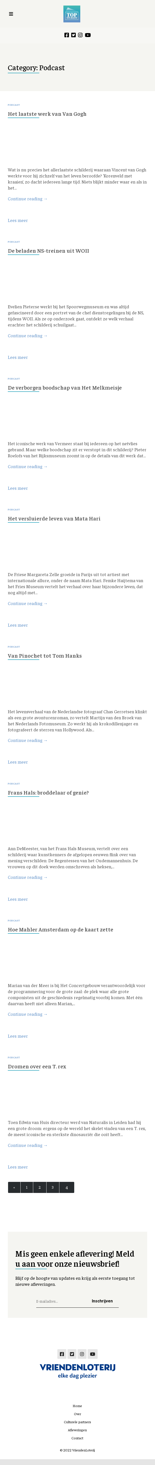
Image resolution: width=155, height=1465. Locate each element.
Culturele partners (77, 1427)
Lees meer (18, 221)
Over (77, 1419)
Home (77, 1411)
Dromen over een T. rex (39, 1071)
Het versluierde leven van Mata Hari (57, 520)
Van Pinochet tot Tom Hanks (47, 658)
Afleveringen (77, 1435)
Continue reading (28, 200)
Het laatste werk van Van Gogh (50, 114)
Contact (77, 1443)
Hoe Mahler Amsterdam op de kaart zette (64, 933)
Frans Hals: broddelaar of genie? (51, 796)
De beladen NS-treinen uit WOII (51, 251)
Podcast (14, 105)
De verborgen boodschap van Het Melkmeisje (68, 389)
